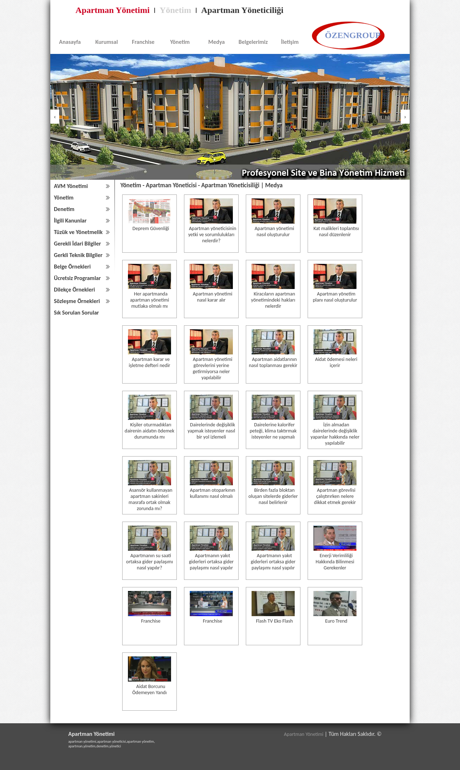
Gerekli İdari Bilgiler (77, 243)
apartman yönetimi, (82, 741)
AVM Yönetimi (71, 186)
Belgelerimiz (253, 41)
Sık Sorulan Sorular (76, 312)
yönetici (115, 746)
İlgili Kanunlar (70, 220)
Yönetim (175, 10)
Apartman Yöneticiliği (242, 10)
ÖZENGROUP (353, 35)
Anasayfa (70, 41)
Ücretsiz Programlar (77, 278)
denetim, (102, 746)
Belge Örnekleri (72, 266)
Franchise (143, 41)
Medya (216, 41)
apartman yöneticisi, (112, 741)
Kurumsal (106, 41)
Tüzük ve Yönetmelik (78, 232)
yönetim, (89, 746)
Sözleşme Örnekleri (77, 301)
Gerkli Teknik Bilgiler (78, 255)
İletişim (290, 41)
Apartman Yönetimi (112, 10)
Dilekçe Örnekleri (74, 289)
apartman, (75, 746)
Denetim (64, 209)
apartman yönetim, (141, 741)
